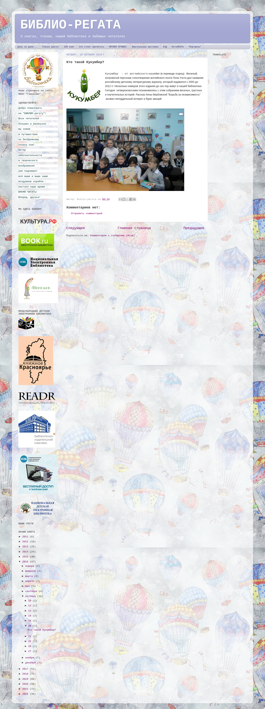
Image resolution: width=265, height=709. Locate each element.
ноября (30, 657)
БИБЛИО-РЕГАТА (70, 25)
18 (30, 620)
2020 (26, 684)
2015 (26, 556)
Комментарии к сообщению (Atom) (112, 235)
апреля (30, 581)
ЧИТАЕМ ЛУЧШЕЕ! (118, 47)
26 (30, 646)
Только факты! (50, 47)
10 (30, 600)
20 (30, 626)
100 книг (69, 47)
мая (28, 586)
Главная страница (134, 228)
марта (29, 576)
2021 (26, 689)
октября (31, 596)
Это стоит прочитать (91, 47)
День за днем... (27, 47)
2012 (26, 541)
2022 (26, 694)
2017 (26, 669)
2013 (26, 546)
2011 (26, 536)
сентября (32, 591)
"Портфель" (194, 47)
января (30, 566)
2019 (26, 679)
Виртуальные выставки (145, 47)
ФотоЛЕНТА (178, 47)
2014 (26, 551)
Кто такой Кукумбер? (42, 630)
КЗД (165, 47)
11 (30, 605)
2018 (26, 674)
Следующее (75, 228)
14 (30, 615)
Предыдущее (193, 228)
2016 (26, 561)
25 (30, 641)
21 (30, 636)
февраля (31, 571)
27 (30, 651)
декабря (31, 662)
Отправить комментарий (86, 213)
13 (30, 610)
